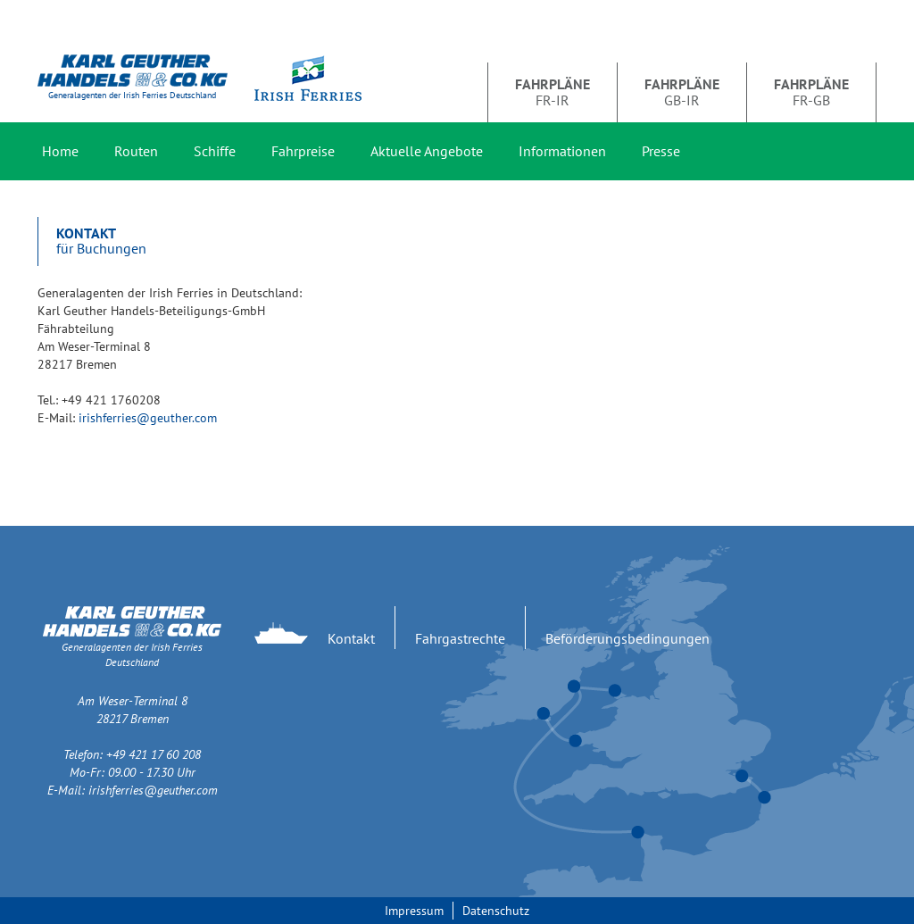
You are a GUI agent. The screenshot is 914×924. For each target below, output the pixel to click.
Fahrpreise (303, 151)
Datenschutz (495, 911)
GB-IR (681, 92)
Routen (136, 151)
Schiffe (215, 151)
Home (60, 151)
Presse (661, 151)
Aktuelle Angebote (426, 151)
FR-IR (552, 92)
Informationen (562, 151)
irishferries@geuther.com (148, 418)
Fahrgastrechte (460, 638)
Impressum (414, 911)
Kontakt (351, 638)
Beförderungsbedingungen (627, 638)
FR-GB (811, 92)
